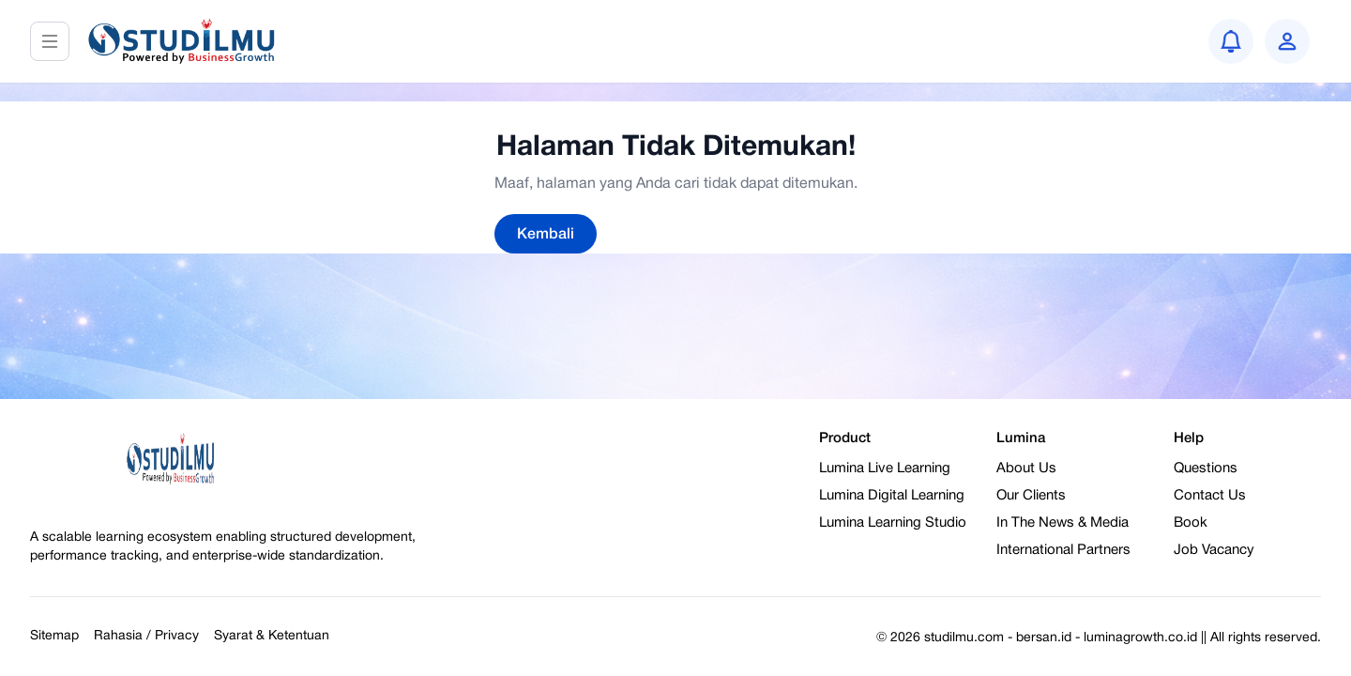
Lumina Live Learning (884, 468)
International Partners (1063, 550)
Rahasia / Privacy (146, 636)
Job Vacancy (1214, 550)
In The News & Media (1062, 523)
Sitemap (54, 636)
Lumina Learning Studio (892, 523)
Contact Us (1210, 495)
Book (1190, 523)
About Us (1026, 468)
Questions (1205, 468)
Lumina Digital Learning (891, 495)
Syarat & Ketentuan (271, 636)
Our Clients (1031, 495)
